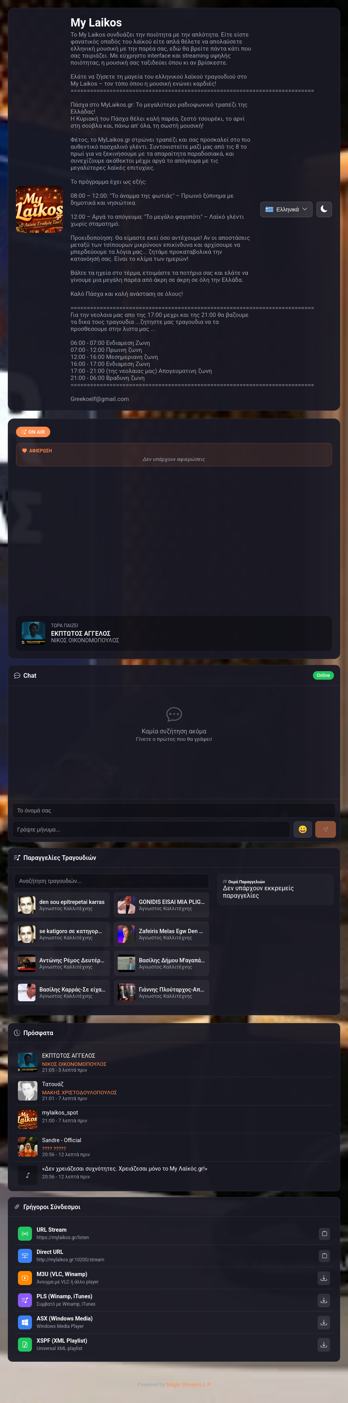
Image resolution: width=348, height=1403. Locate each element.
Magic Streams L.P (188, 1384)
